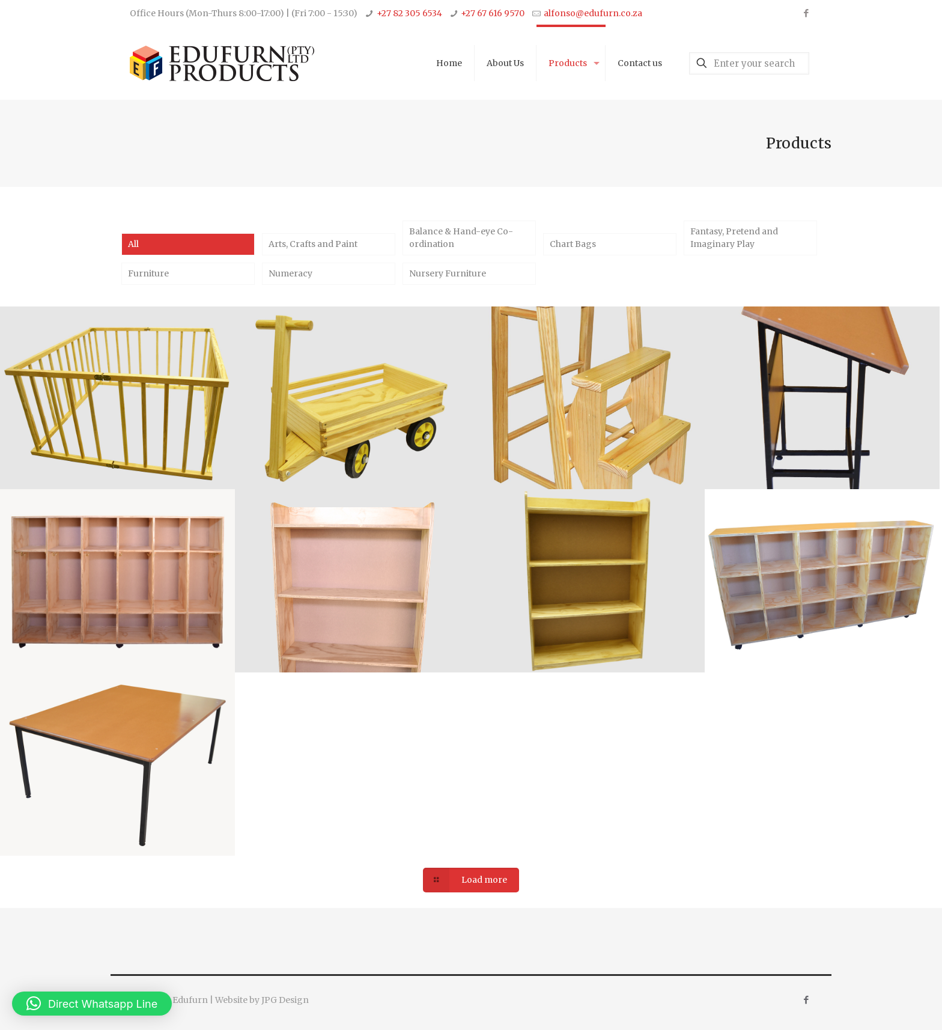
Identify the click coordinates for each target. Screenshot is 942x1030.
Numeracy (290, 273)
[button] (92, 1004)
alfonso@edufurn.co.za (593, 13)
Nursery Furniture (447, 273)
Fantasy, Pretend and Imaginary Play (734, 237)
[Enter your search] (749, 63)
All (133, 244)
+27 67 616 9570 (492, 13)
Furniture (148, 273)
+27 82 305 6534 (409, 13)
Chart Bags (573, 244)
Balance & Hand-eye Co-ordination (461, 237)
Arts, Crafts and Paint (313, 244)
